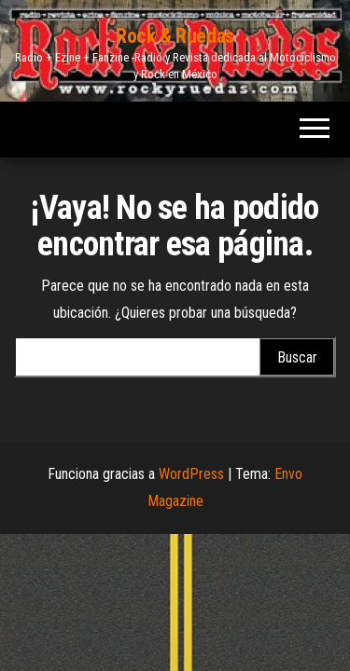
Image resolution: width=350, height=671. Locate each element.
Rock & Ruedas (174, 36)
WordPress (191, 474)
